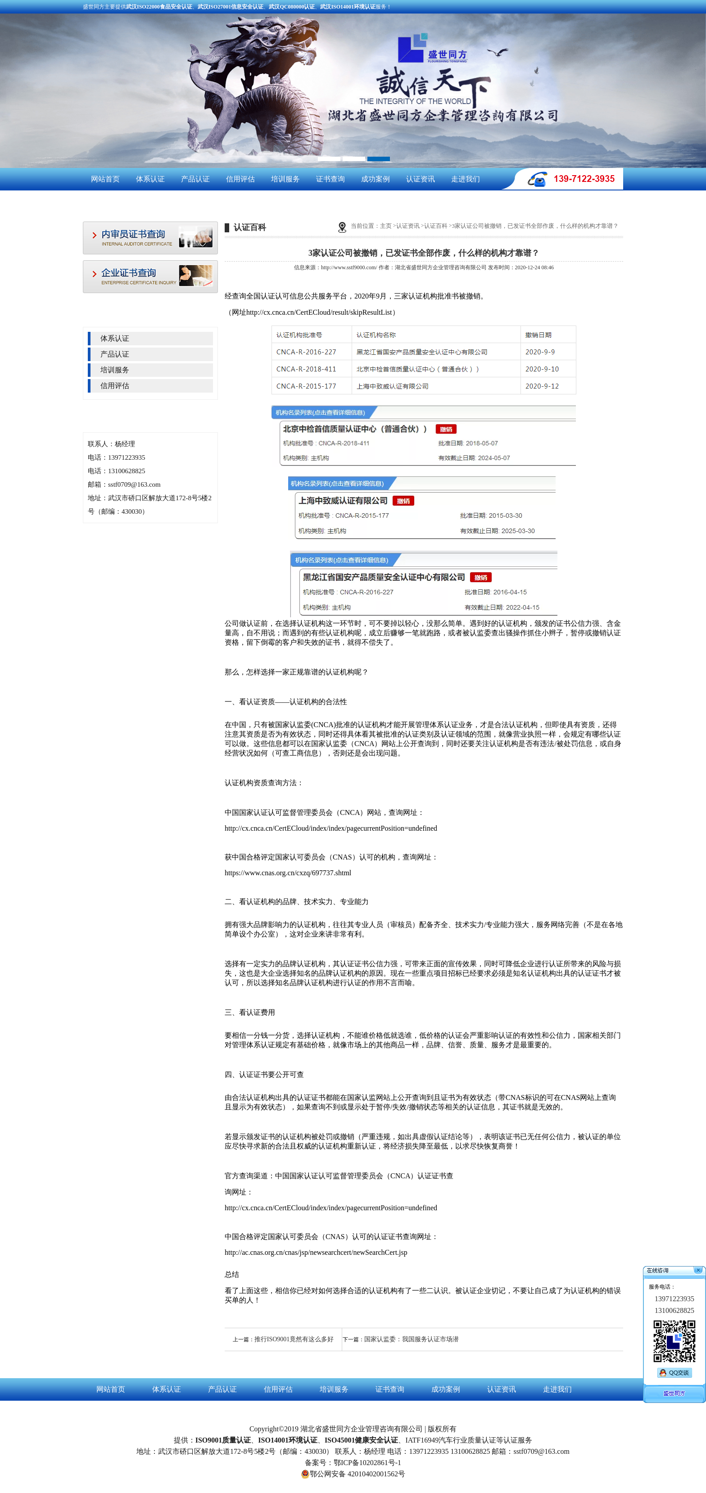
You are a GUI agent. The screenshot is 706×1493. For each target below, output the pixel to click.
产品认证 (195, 179)
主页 (386, 225)
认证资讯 (420, 179)
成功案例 (375, 179)
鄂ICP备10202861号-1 (367, 1462)
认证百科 (436, 225)
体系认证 (150, 179)
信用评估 (240, 179)
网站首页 (105, 179)
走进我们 (465, 179)
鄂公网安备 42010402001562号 (353, 1474)
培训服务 (285, 179)
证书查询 (330, 179)
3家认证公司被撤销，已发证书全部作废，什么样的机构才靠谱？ (535, 225)
